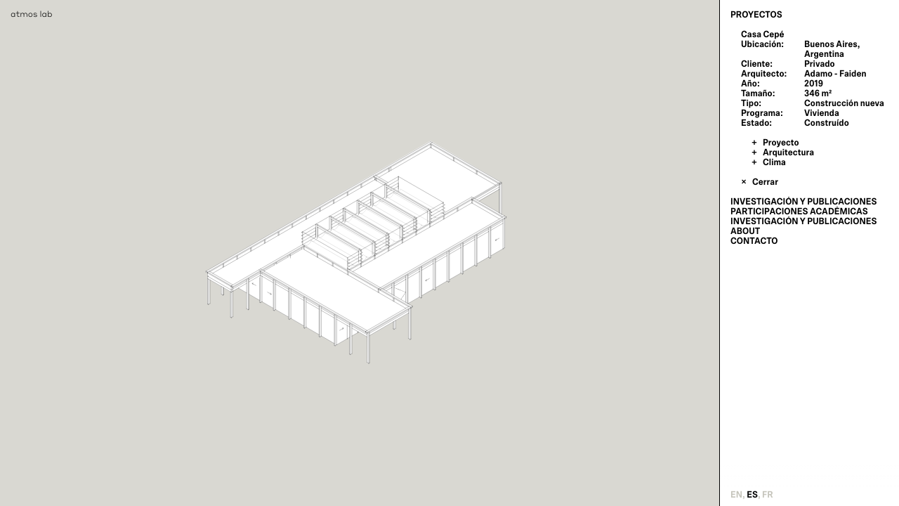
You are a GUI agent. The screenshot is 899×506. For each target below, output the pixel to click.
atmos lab (32, 13)
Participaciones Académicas (799, 211)
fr (767, 495)
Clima (774, 162)
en (736, 495)
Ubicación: (762, 44)
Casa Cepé (763, 34)
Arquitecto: (764, 74)
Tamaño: (758, 93)
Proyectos (756, 15)
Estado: (756, 123)
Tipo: (751, 103)
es (752, 495)
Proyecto (781, 143)
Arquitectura (788, 152)
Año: (750, 84)
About (745, 231)
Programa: (762, 113)
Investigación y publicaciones (803, 202)
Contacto (754, 241)
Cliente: (757, 64)
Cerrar (765, 182)
